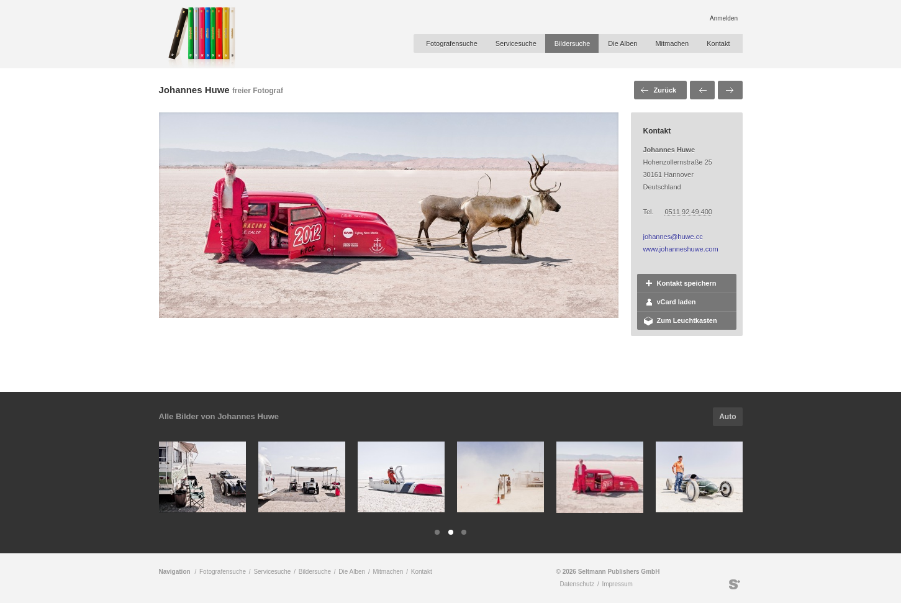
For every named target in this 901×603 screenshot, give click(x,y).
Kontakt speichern (687, 283)
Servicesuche (516, 43)
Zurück (665, 90)
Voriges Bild (702, 90)
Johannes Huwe (194, 89)
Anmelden (724, 18)
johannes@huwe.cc (673, 236)
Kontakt (718, 43)
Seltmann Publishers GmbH (734, 584)
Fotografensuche (452, 43)
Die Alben (622, 43)
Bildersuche (572, 43)
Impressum (617, 584)
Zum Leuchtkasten (687, 320)
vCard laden (676, 302)
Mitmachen (672, 43)
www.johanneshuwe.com (680, 249)
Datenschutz (577, 584)
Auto (727, 416)
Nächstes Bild (730, 90)
